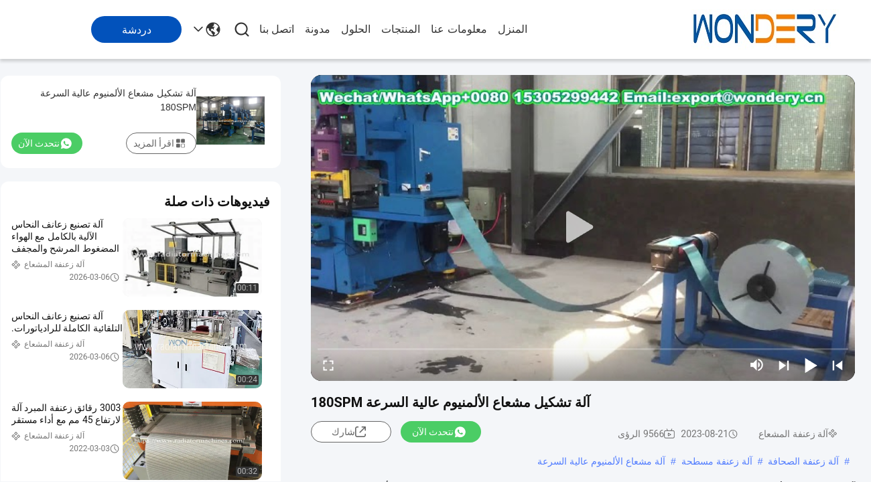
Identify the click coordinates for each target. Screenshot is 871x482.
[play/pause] (810, 365)
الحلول (356, 29)
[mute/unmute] (757, 365)
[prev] (837, 365)
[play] (583, 227)
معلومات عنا (458, 29)
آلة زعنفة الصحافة (803, 461)
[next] (783, 365)
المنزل (512, 29)
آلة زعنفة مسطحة (716, 461)
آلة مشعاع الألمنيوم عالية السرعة (601, 461)
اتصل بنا (276, 29)
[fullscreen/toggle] (328, 365)
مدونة (317, 29)
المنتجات (400, 29)
